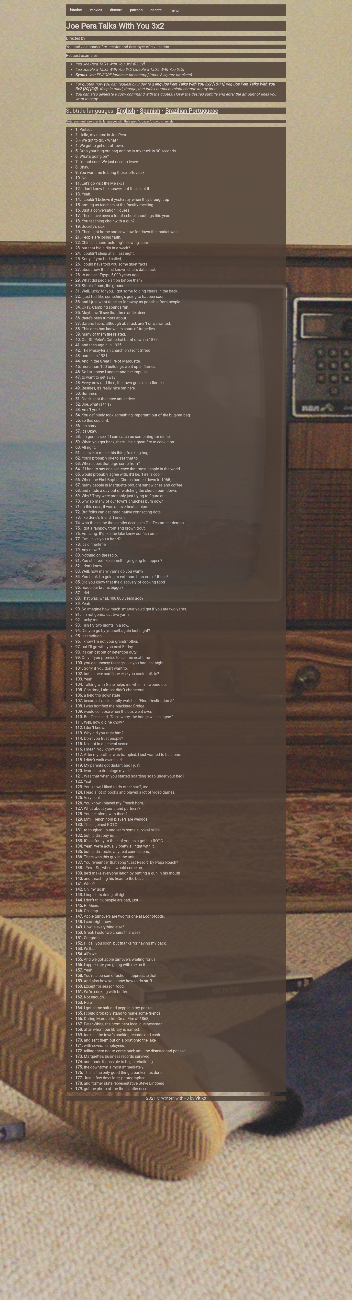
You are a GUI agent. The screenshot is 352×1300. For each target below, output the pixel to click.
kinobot (76, 10)
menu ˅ (174, 10)
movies (96, 10)
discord (116, 10)
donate (156, 10)
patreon (136, 10)
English (125, 111)
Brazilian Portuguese (191, 111)
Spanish (150, 111)
